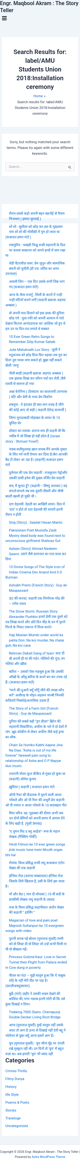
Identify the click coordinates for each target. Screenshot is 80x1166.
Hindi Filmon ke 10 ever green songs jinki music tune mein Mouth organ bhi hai (35, 849)
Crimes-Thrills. (16, 1071)
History (10, 1087)
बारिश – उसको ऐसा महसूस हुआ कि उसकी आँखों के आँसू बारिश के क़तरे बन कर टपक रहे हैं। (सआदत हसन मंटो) (36, 677)
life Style (12, 1095)
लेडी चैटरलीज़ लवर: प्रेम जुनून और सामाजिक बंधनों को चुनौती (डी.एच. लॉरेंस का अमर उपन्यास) (35, 268)
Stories (10, 1110)
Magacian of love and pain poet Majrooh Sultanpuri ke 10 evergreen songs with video (34, 925)
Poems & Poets (17, 1102)
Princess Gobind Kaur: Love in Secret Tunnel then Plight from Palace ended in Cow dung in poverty (36, 962)
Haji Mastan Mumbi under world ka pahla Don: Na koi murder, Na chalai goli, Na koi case (34, 640)
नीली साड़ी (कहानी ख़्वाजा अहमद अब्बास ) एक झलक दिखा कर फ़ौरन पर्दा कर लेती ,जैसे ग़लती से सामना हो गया (35, 378)
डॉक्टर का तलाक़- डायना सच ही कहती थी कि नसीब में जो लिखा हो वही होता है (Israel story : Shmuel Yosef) (35, 436)
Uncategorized (16, 1126)
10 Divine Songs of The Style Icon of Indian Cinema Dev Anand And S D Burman (35, 572)
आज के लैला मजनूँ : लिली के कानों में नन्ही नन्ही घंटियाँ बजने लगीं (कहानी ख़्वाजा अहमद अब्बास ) (35, 300)
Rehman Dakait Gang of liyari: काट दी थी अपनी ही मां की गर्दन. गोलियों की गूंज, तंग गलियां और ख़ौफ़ (35, 658)
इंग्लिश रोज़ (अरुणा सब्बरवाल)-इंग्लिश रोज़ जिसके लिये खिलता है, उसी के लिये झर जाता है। (34, 881)
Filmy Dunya (14, 1079)
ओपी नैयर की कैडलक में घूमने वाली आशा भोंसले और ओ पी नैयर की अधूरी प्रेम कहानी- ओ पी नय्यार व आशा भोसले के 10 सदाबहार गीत (36, 800)
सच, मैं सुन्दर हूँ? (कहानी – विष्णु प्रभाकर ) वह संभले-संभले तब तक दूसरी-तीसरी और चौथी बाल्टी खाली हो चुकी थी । (36, 491)
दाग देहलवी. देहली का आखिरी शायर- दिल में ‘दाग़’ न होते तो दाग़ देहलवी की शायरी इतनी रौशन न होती (35, 509)
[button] (40, 18)
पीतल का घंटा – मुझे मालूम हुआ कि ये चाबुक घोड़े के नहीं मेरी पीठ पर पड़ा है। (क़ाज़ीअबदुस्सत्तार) (35, 980)
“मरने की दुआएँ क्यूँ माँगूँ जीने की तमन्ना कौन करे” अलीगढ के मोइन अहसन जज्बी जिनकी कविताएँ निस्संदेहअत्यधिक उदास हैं (34, 695)
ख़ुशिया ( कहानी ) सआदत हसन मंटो (32, 787)
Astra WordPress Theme (48, 1157)
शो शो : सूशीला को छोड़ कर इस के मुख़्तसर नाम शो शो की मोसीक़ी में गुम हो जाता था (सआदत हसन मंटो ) (34, 232)
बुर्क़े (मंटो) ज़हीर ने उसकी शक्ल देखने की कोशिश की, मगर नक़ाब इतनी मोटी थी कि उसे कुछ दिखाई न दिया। (35, 999)
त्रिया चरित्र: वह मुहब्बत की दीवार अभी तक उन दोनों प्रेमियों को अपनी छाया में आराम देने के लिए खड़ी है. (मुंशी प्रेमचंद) (35, 818)
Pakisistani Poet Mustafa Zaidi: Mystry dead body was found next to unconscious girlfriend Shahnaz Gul (35, 535)
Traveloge (12, 1118)
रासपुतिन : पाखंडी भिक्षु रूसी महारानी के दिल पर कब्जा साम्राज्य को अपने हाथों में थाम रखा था (35, 250)
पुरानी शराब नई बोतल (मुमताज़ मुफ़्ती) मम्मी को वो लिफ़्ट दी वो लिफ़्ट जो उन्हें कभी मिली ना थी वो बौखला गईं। (36, 944)
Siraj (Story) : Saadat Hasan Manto (35, 522)
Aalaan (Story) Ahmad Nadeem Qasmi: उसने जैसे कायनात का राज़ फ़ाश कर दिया (35, 554)
